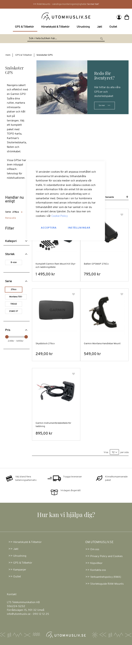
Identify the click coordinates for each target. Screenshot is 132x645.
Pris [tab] (7, 330)
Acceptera (49, 227)
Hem (8, 55)
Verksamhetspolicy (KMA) (105, 577)
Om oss (94, 549)
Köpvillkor (96, 563)
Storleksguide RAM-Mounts (107, 584)
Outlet (17, 576)
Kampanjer (19, 569)
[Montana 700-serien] (16, 297)
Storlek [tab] (10, 254)
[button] (122, 214)
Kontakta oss (98, 570)
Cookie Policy (59, 216)
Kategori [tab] (11, 241)
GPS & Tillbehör (23, 55)
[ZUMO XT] (14, 312)
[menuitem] (25, 27)
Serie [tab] (8, 281)
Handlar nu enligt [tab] (14, 200)
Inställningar (79, 227)
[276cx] (14, 290)
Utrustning (19, 556)
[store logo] (35, 16)
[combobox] (66, 38)
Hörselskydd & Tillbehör (27, 542)
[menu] (66, 27)
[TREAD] (14, 304)
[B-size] (14, 263)
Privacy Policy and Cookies (106, 556)
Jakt (15, 549)
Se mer (102, 106)
